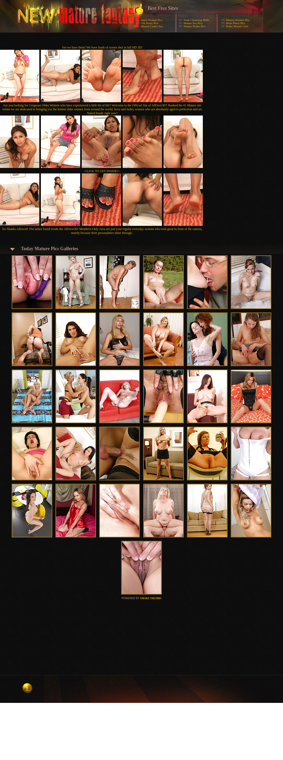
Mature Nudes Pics (194, 26)
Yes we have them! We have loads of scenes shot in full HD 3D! (102, 47)
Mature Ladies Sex (152, 26)
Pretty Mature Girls (237, 26)
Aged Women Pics (151, 19)
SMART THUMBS (150, 598)
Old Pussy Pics (149, 23)
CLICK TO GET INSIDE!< (102, 171)
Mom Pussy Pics (235, 23)
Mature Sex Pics (192, 23)
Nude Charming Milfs (196, 19)
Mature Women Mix (237, 19)
